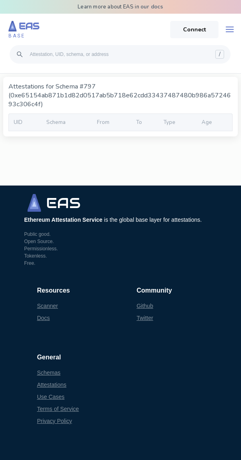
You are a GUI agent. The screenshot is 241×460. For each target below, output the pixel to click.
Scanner (47, 306)
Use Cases (50, 397)
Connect (194, 29)
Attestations (51, 385)
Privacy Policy (54, 421)
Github (144, 306)
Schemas (48, 372)
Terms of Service (58, 409)
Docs (43, 318)
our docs (151, 6)
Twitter (144, 318)
